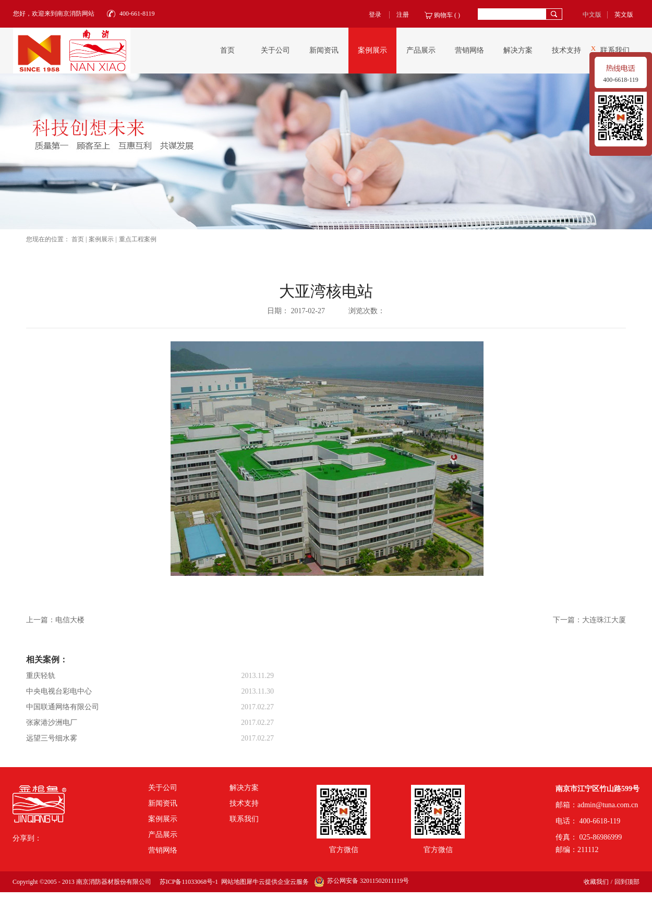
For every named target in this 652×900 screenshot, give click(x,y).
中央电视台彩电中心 (59, 691)
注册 (402, 14)
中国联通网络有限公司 (62, 707)
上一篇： (55, 620)
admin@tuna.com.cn (607, 805)
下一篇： (589, 620)
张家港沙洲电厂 (51, 722)
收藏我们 (596, 881)
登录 (375, 14)
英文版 (623, 14)
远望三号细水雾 (51, 738)
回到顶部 (626, 881)
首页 (227, 50)
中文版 (592, 14)
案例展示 (101, 239)
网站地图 (232, 881)
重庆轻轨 (40, 676)
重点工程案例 (137, 239)
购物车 (443, 15)
